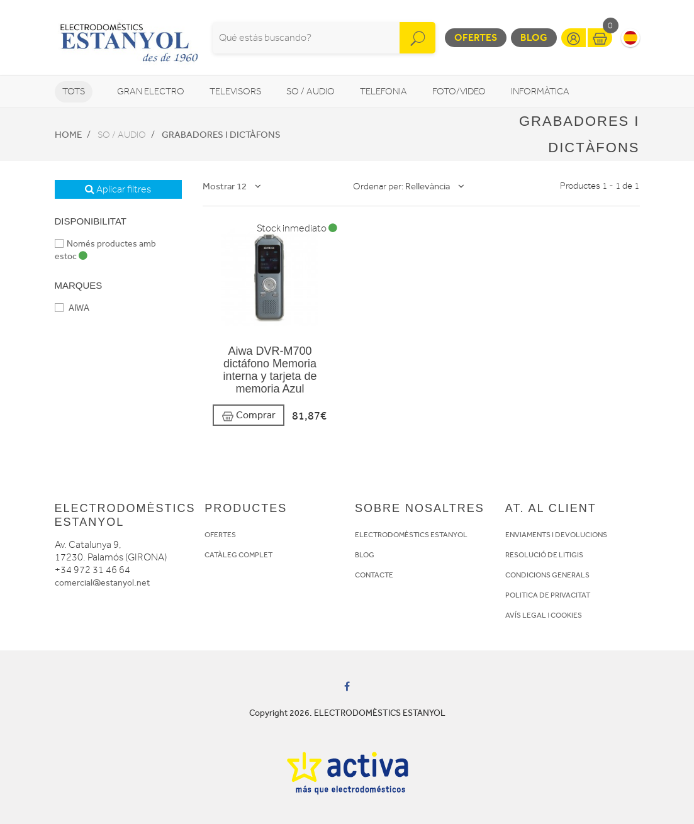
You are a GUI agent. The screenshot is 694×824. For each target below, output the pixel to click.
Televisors (235, 91)
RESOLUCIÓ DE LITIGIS (544, 554)
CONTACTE (374, 575)
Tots (73, 91)
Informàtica (540, 91)
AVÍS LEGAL (525, 615)
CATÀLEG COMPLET (238, 554)
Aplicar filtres (118, 189)
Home (68, 134)
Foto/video (459, 91)
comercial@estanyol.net (102, 582)
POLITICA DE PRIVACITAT (547, 595)
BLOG (364, 554)
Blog (533, 37)
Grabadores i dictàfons (221, 134)
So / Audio (310, 91)
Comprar (248, 415)
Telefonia (383, 91)
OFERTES (220, 534)
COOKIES (566, 615)
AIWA (72, 308)
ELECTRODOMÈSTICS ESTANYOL (411, 534)
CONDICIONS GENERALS (547, 575)
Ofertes (475, 37)
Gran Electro (150, 91)
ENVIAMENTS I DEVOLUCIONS (556, 534)
